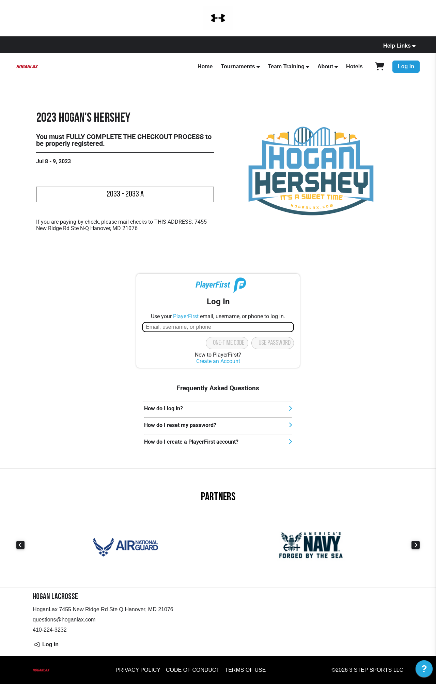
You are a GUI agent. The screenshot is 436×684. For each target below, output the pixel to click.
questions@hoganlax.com (64, 619)
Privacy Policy (137, 670)
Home (205, 66)
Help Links (397, 46)
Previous (20, 545)
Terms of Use (245, 670)
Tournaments (238, 66)
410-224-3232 (50, 630)
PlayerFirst (186, 316)
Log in (406, 66)
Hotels (354, 66)
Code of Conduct (192, 670)
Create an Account (218, 361)
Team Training (286, 66)
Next (415, 545)
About (325, 66)
